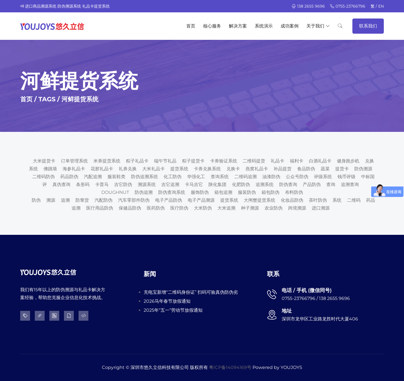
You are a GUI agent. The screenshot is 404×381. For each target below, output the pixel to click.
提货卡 (342, 168)
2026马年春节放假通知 (167, 301)
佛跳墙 (50, 168)
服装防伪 (247, 192)
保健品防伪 (130, 208)
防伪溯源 (363, 168)
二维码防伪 (43, 176)
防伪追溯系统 (144, 176)
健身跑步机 (348, 161)
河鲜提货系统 (79, 99)
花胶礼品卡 (102, 168)
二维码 (354, 200)
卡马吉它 (194, 184)
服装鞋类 (116, 176)
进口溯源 (321, 208)
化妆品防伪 (292, 200)
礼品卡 (277, 161)
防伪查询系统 (171, 192)
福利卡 (296, 161)
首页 (190, 26)
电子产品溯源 (201, 200)
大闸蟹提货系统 (259, 200)
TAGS (47, 99)
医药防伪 (156, 208)
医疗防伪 (179, 208)
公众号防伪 (297, 176)
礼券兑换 (128, 168)
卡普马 (102, 184)
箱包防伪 (270, 192)
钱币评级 (346, 176)
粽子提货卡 (193, 161)
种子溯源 (250, 208)
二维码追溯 (245, 176)
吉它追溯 (170, 184)
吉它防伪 (123, 184)
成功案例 (290, 26)
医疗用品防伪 (99, 208)
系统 (336, 200)
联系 (273, 274)
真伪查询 (61, 184)
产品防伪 (312, 184)
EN (381, 6)
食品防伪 (306, 168)
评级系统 (323, 176)
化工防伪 (173, 176)
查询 (330, 184)
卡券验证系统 (223, 161)
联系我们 (368, 26)
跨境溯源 (297, 208)
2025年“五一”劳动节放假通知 (173, 310)
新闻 (150, 274)
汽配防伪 (104, 200)
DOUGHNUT (115, 192)
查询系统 (220, 176)
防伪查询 (288, 184)
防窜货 (82, 200)
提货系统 (179, 168)
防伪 (36, 200)
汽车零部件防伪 (134, 200)
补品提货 (282, 168)
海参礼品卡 (74, 168)
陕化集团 (217, 184)
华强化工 (196, 176)
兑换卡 (233, 168)
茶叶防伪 (318, 200)
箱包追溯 (223, 192)
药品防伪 (69, 176)
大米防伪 (203, 208)
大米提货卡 (44, 161)
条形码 (82, 184)
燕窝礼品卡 (256, 168)
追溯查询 (350, 184)
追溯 (65, 200)
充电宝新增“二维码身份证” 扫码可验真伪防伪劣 (191, 292)
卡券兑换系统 (207, 168)
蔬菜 (325, 168)
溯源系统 (147, 184)
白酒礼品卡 (320, 161)
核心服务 (212, 26)
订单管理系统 (74, 161)
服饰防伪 (200, 192)
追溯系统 (265, 184)
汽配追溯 (93, 176)
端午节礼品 (165, 161)
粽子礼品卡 (137, 161)
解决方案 (238, 26)
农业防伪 (274, 208)
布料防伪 (294, 192)
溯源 (50, 200)
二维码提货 (254, 161)
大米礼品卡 (153, 168)
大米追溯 (226, 208)
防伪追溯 (144, 192)
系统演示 (264, 26)
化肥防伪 (241, 184)
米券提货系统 (106, 161)
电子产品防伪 (168, 200)
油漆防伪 (271, 176)
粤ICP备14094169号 (230, 367)
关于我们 (318, 26)
